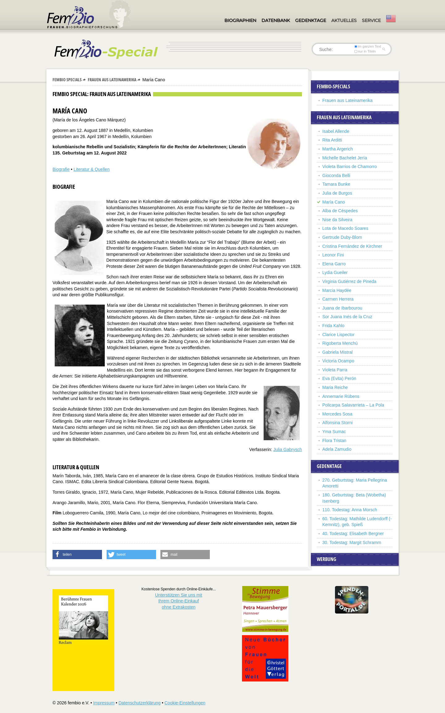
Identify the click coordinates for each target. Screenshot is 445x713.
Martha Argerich (337, 148)
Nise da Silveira (337, 219)
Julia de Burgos (337, 193)
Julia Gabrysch (287, 449)
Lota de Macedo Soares (345, 228)
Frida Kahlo (333, 325)
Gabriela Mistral (337, 352)
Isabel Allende (335, 131)
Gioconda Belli (336, 175)
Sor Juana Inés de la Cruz (347, 316)
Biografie (61, 169)
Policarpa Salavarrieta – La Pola (353, 405)
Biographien (240, 20)
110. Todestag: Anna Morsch (349, 509)
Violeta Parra (334, 369)
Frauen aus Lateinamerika (112, 79)
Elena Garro (333, 263)
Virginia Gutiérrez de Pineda (349, 281)
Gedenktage (310, 20)
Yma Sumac (334, 431)
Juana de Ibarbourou (342, 308)
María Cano (333, 202)
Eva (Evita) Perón (339, 378)
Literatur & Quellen (92, 169)
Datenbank (275, 20)
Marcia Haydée (336, 290)
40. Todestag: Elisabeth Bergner (353, 533)
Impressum (103, 702)
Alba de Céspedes (340, 210)
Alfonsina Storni (337, 422)
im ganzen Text (367, 46)
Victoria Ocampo (338, 360)
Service (371, 20)
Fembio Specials (67, 79)
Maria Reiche (335, 387)
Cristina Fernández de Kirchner (352, 246)
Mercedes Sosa (337, 413)
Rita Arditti (332, 139)
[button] (77, 554)
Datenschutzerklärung (139, 702)
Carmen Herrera (338, 299)
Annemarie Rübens (340, 396)
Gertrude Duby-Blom (342, 237)
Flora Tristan (334, 440)
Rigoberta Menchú (340, 343)
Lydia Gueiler (335, 272)
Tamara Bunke (336, 184)
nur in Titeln (365, 51)
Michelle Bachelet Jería (344, 157)
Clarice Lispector (338, 334)
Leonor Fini (333, 254)
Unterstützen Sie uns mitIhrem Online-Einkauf (178, 601)
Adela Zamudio (336, 449)
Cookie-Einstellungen (184, 702)
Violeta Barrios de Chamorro (349, 166)
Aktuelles (344, 20)
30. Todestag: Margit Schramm (351, 542)
